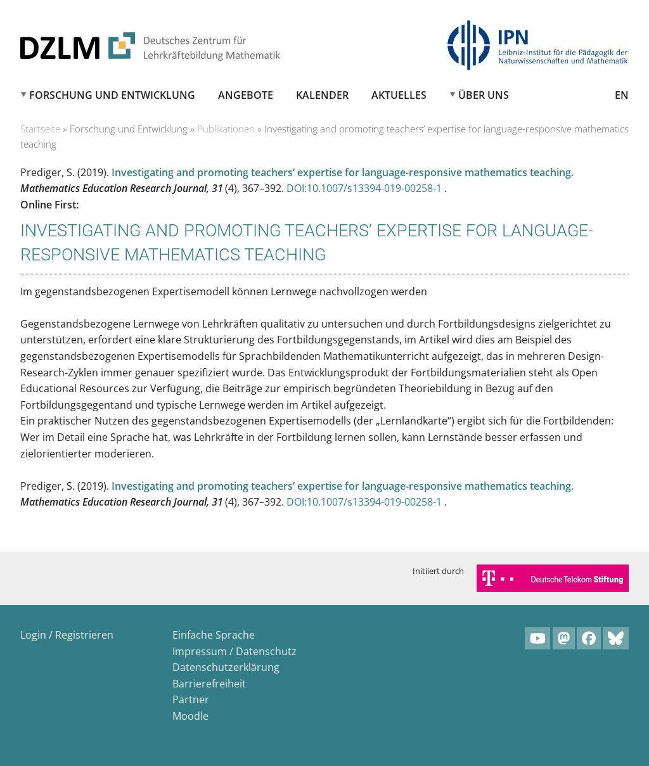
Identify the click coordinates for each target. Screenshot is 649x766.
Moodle (190, 716)
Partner (190, 699)
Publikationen (226, 128)
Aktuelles (399, 95)
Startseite (40, 128)
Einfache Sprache (213, 635)
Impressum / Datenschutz (234, 651)
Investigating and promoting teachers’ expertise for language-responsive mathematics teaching (341, 172)
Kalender (322, 95)
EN (622, 95)
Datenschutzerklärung (226, 667)
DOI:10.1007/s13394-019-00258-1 (365, 188)
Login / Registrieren (66, 635)
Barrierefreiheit (209, 684)
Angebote (245, 95)
